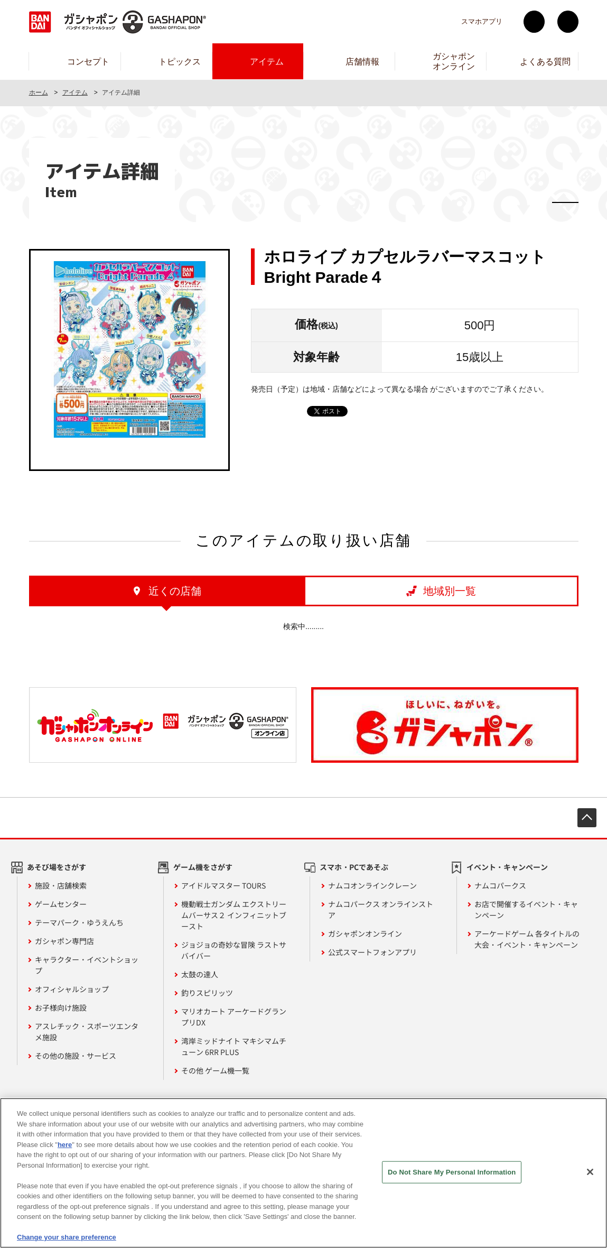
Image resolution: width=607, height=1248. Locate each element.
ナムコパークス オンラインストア (380, 909)
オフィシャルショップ (72, 989)
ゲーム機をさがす (202, 867)
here (65, 1147)
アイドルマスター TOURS (223, 885)
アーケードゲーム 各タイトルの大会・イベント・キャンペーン (527, 939)
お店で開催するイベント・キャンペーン (526, 909)
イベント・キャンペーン (507, 867)
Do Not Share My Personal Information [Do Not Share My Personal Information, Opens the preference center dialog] (452, 1175)
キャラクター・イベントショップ (86, 965)
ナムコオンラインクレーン (372, 885)
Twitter (534, 22)
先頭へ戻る (586, 817)
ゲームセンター (61, 904)
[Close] (590, 1174)
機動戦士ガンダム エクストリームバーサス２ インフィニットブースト (233, 915)
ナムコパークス (500, 885)
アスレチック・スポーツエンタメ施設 (86, 1031)
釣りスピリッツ (207, 992)
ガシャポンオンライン (365, 933)
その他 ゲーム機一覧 (215, 1070)
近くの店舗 (174, 591)
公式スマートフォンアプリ (372, 952)
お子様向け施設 (61, 1007)
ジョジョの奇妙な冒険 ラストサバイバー (233, 950)
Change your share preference (66, 1240)
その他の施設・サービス (75, 1055)
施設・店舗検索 (61, 885)
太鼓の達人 (199, 974)
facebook (567, 22)
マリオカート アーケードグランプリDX (233, 1017)
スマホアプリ (481, 21)
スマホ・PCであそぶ (354, 867)
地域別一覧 (449, 591)
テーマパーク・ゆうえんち (79, 922)
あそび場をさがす (56, 867)
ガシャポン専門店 (64, 941)
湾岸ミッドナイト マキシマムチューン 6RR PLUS (233, 1046)
